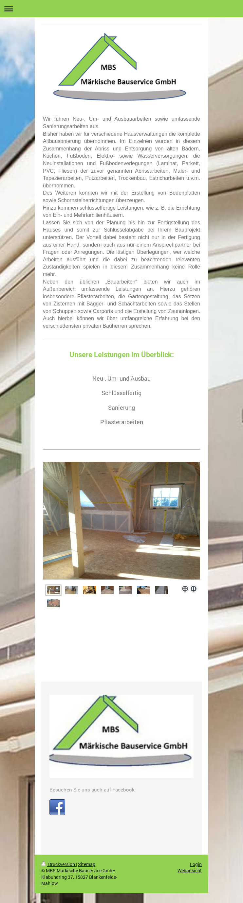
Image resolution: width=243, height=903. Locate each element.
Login (196, 864)
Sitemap (86, 864)
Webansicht (190, 870)
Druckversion (58, 864)
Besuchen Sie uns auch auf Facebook (92, 789)
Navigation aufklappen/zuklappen (121, 9)
